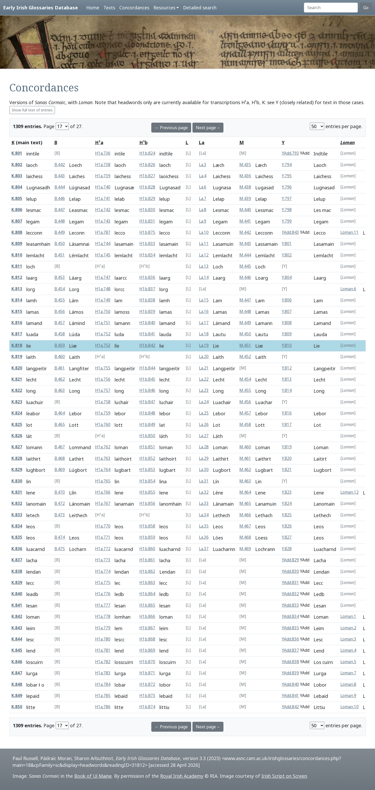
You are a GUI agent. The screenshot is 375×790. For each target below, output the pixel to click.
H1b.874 (147, 707)
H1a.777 (102, 605)
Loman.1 (348, 616)
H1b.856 (147, 503)
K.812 (16, 277)
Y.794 (287, 164)
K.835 (16, 537)
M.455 (245, 390)
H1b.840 (147, 322)
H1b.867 (147, 628)
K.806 (16, 209)
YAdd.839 (290, 673)
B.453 (59, 277)
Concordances (134, 7)
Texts (109, 7)
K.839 (16, 582)
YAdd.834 (290, 616)
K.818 (16, 345)
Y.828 (287, 548)
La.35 (204, 526)
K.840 (16, 594)
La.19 (204, 345)
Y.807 (287, 311)
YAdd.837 (290, 650)
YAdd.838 (290, 661)
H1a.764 (102, 469)
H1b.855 (147, 492)
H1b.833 (147, 243)
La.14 (204, 277)
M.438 (245, 187)
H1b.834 (147, 255)
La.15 (204, 300)
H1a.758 (102, 402)
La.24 (204, 402)
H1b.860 (147, 548)
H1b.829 (147, 198)
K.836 (16, 548)
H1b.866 (147, 616)
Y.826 (287, 526)
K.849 (16, 695)
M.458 (245, 424)
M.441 (245, 221)
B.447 (59, 209)
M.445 (245, 266)
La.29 (204, 458)
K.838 (16, 571)
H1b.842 (147, 345)
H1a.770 (102, 526)
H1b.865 (147, 605)
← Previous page (171, 127)
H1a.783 (102, 673)
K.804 (16, 187)
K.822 (16, 390)
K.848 (16, 684)
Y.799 (287, 221)
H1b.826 (147, 164)
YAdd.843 (290, 232)
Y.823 (287, 492)
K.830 (16, 481)
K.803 (16, 176)
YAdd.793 (290, 153)
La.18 (204, 334)
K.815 (16, 311)
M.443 (245, 243)
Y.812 (287, 368)
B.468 (59, 458)
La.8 (202, 209)
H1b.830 (147, 209)
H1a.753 (102, 345)
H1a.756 (102, 379)
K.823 (16, 402)
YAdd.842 (290, 707)
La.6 (202, 187)
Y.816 (287, 413)
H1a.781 (102, 650)
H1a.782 (102, 661)
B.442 (59, 164)
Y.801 (287, 243)
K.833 (16, 515)
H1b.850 (147, 435)
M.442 (245, 232)
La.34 (204, 515)
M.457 (245, 413)
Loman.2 (348, 628)
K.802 (16, 164)
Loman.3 (348, 639)
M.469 (245, 548)
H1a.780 (102, 639)
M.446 (245, 277)
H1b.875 (147, 232)
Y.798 (287, 209)
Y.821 (287, 469)
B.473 (59, 515)
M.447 (245, 300)
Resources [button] (164, 7)
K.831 (16, 492)
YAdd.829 (290, 560)
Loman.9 (348, 695)
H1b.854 (147, 481)
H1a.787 (102, 232)
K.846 (16, 661)
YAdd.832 (290, 594)
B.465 (59, 424)
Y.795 (287, 176)
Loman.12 (349, 492)
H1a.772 (102, 548)
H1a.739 (102, 176)
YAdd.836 (290, 639)
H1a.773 (102, 560)
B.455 (59, 300)
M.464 (245, 492)
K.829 (16, 469)
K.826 (16, 435)
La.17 (204, 322)
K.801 (16, 153)
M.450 (245, 334)
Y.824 (287, 503)
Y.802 (287, 255)
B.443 (59, 176)
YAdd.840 (290, 684)
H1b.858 (147, 526)
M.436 (245, 176)
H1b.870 (147, 661)
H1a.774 (102, 571)
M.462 (245, 469)
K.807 (16, 221)
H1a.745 (102, 255)
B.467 (59, 447)
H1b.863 (147, 582)
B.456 (59, 311)
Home (92, 7)
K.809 (16, 243)
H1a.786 (102, 707)
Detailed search (199, 7)
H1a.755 (102, 368)
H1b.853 (147, 469)
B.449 (59, 232)
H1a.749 (102, 300)
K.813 (16, 289)
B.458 (59, 334)
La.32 (204, 492)
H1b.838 (147, 300)
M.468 (245, 537)
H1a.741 (102, 198)
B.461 (59, 368)
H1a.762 (102, 447)
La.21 (204, 368)
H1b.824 (147, 153)
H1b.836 (147, 277)
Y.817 (287, 424)
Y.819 (287, 447)
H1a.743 (102, 221)
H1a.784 (102, 684)
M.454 (245, 379)
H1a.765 (102, 481)
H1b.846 (147, 390)
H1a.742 (102, 209)
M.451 (245, 345)
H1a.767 (102, 503)
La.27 (204, 435)
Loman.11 (349, 232)
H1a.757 (102, 390)
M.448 (245, 311)
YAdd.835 (290, 628)
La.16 (204, 311)
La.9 (202, 221)
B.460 (59, 356)
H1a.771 (102, 537)
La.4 (202, 176)
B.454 (59, 289)
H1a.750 (102, 311)
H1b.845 (147, 379)
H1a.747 (102, 277)
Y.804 (287, 277)
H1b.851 (147, 447)
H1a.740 (102, 187)
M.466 (245, 515)
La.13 (204, 266)
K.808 (16, 232)
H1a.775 (102, 582)
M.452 (245, 356)
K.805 (16, 198)
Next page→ (208, 127)
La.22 (204, 379)
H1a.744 (102, 243)
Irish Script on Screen (284, 776)
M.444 (245, 255)
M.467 (245, 526)
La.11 (204, 243)
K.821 (16, 379)
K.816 (16, 322)
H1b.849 (147, 424)
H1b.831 (147, 221)
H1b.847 (147, 402)
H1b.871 (147, 673)
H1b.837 (147, 289)
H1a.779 (102, 628)
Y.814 (287, 390)
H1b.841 (147, 334)
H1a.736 (102, 153)
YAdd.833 (290, 605)
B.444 (59, 187)
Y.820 (287, 458)
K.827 (16, 447)
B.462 (59, 379)
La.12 (204, 255)
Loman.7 (348, 673)
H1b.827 (147, 176)
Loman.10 (349, 707)
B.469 (59, 469)
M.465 (245, 503)
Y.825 (287, 515)
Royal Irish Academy (181, 776)
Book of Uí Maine (93, 776)
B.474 (59, 537)
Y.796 (287, 187)
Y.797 (287, 198)
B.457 (59, 322)
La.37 (204, 548)
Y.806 (287, 300)
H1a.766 (102, 492)
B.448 (59, 221)
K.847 (16, 673)
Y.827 (287, 537)
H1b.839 (147, 311)
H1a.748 (102, 289)
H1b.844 (147, 368)
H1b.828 (147, 187)
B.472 (59, 503)
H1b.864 (147, 594)
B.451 (59, 255)
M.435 (245, 164)
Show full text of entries (32, 110)
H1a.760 (102, 424)
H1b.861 (147, 560)
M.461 (245, 458)
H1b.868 (147, 639)
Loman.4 (348, 650)
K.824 (16, 413)
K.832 (16, 503)
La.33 (204, 503)
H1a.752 (102, 334)
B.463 (59, 390)
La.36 (204, 537)
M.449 (245, 322)
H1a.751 (102, 322)
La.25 (204, 413)
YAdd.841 (290, 695)
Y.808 (287, 322)
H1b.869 (147, 650)
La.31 (204, 481)
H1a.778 (102, 616)
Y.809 (287, 334)
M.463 (245, 481)
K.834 (16, 526)
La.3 (202, 164)
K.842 (16, 616)
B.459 (59, 345)
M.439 (245, 198)
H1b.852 (147, 458)
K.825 (16, 424)
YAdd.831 (290, 582)
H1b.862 (147, 571)
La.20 (204, 356)
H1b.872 (147, 684)
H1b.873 (147, 695)
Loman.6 (348, 289)
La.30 (204, 469)
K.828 (16, 458)
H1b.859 (147, 537)
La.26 (204, 424)
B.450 (59, 243)
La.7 (202, 198)
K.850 (16, 707)
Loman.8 (348, 684)
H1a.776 (102, 594)
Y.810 (287, 345)
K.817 (16, 334)
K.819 (16, 356)
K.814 (16, 300)
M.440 (245, 209)
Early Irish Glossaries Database (40, 7)
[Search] (331, 7)
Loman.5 (348, 661)
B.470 (59, 492)
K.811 (16, 266)
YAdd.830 (290, 571)
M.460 (245, 447)
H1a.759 (102, 413)
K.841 (16, 605)
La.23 (204, 390)
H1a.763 (102, 458)
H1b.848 (147, 413)
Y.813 (287, 379)
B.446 (59, 198)
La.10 (204, 232)
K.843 (16, 628)
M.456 (245, 402)
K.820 (16, 368)
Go (365, 7)
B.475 (59, 548)
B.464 (59, 413)
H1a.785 (102, 695)
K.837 (16, 560)
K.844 (16, 639)
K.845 (16, 650)
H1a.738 (102, 164)
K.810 (16, 255)
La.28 (204, 447)
